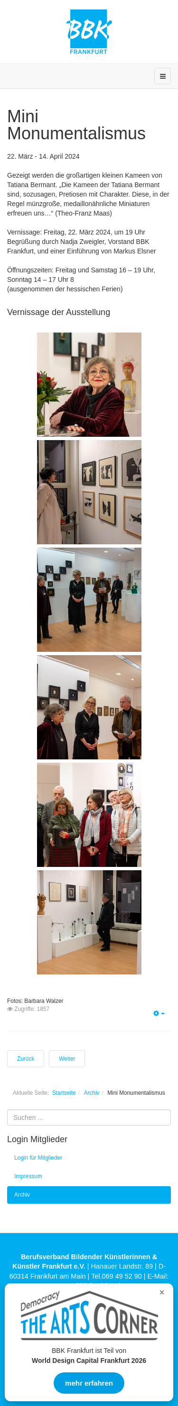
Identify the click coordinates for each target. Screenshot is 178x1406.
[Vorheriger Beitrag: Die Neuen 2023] (25, 1058)
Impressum (28, 1176)
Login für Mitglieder (38, 1157)
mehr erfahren (89, 1383)
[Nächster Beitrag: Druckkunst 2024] (67, 1058)
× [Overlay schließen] (162, 1292)
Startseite (64, 1093)
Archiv (91, 1093)
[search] (89, 1117)
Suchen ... (7, 1109)
